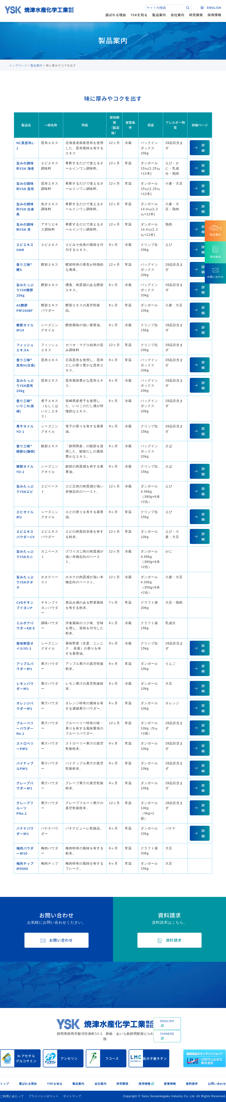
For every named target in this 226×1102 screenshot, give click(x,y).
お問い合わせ (217, 1083)
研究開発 (196, 14)
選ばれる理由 (115, 14)
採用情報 (214, 14)
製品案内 (159, 14)
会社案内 (177, 14)
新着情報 (170, 1083)
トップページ (18, 65)
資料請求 (192, 1083)
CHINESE (167, 1036)
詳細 (203, 147)
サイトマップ (72, 1096)
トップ (4, 1083)
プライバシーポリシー (44, 1096)
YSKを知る (139, 14)
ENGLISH (167, 1023)
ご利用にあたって (12, 1096)
